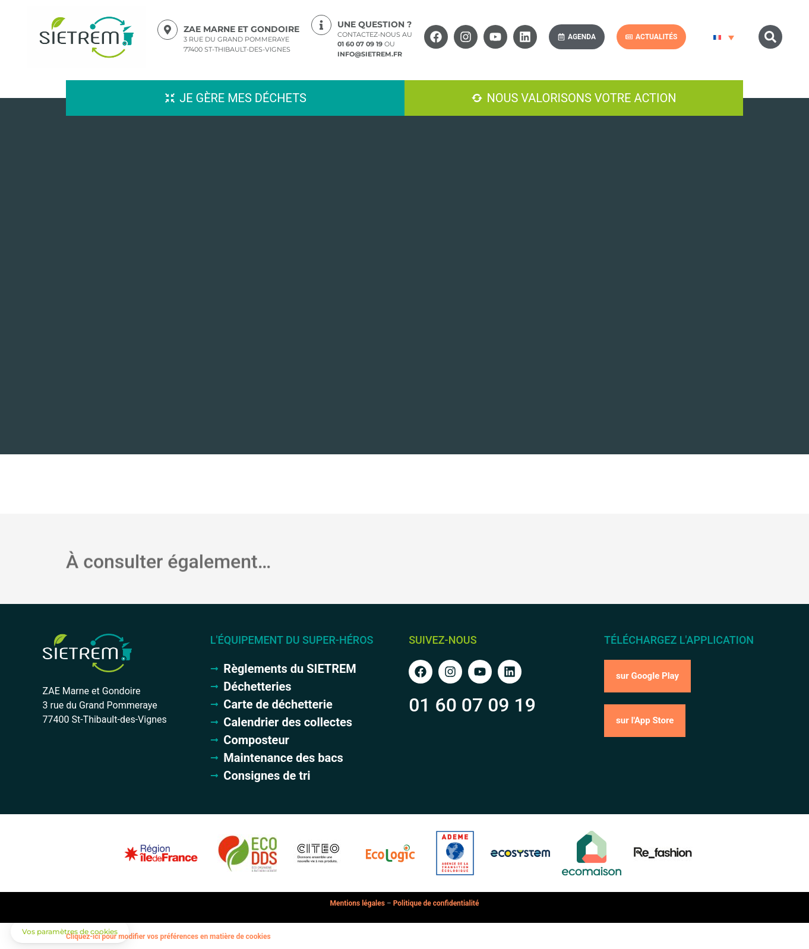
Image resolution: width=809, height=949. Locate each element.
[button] (770, 37)
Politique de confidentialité (436, 903)
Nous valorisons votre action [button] (581, 98)
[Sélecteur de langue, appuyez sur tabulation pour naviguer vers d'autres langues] (722, 37)
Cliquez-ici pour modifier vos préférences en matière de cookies (168, 936)
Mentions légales (357, 903)
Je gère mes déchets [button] (242, 98)
